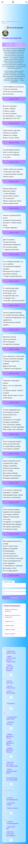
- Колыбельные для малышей (14, 758)
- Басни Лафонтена (14, 679)
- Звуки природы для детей (13, 753)
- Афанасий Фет (13, 805)
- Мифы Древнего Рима (14, 730)
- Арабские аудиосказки (12, 652)
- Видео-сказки (12, 786)
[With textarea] (14, 585)
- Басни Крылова (13, 675)
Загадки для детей (10, 21)
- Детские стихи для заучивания (14, 809)
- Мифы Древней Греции (13, 735)
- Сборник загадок (14, 713)
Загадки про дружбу (10, 633)
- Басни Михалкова (14, 683)
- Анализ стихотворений (13, 800)
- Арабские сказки (14, 782)
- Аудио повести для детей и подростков (13, 658)
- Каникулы (11, 694)
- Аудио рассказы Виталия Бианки (13, 664)
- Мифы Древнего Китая (14, 725)
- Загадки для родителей (12, 709)
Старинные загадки (10, 629)
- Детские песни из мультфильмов (14, 748)
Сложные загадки (9, 625)
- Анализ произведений (12, 778)
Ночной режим (16, 27)
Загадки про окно (9, 621)
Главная (3, 21)
